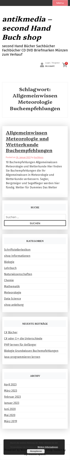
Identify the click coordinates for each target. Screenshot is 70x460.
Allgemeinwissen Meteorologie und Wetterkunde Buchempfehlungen (29, 141)
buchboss (38, 157)
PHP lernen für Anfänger (20, 344)
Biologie (9, 262)
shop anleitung (14, 304)
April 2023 (10, 384)
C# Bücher (10, 332)
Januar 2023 (11, 403)
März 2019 (10, 421)
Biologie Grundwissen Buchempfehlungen (31, 350)
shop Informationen (17, 255)
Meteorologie (12, 292)
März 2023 (10, 390)
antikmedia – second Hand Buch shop (27, 27)
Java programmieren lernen (22, 357)
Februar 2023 (12, 396)
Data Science (12, 298)
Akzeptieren (36, 451)
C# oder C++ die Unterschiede (23, 338)
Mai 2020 (9, 415)
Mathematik (12, 286)
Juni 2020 (10, 409)
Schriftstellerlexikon (17, 249)
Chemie (9, 280)
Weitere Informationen (48, 447)
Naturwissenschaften (18, 274)
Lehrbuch (10, 268)
